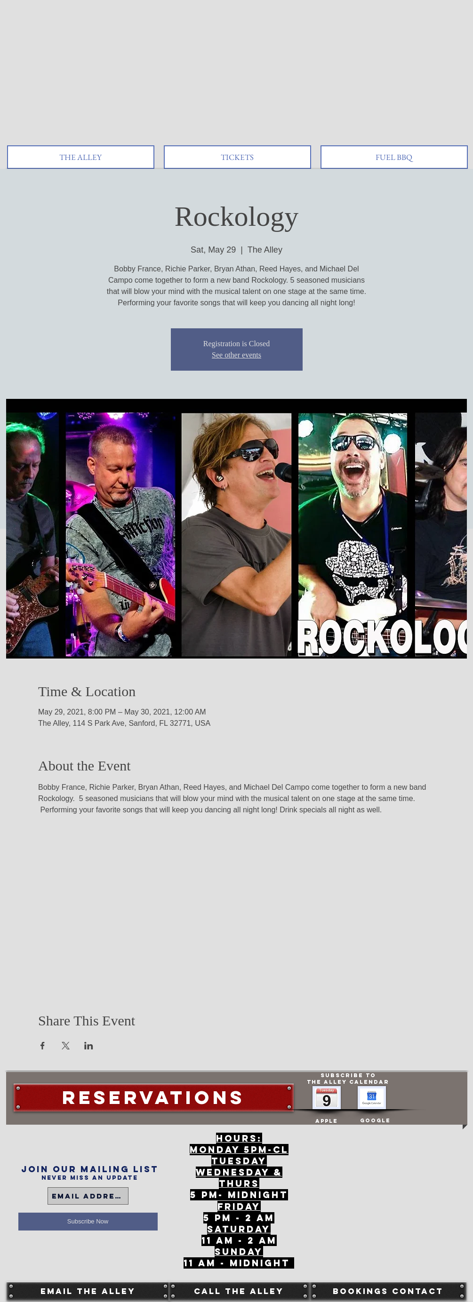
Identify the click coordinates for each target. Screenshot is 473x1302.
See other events (236, 355)
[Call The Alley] (239, 1291)
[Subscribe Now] (88, 1222)
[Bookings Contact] (388, 1291)
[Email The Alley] (88, 1291)
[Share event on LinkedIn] (88, 1045)
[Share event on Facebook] (42, 1045)
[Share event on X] (65, 1045)
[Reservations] (154, 1097)
